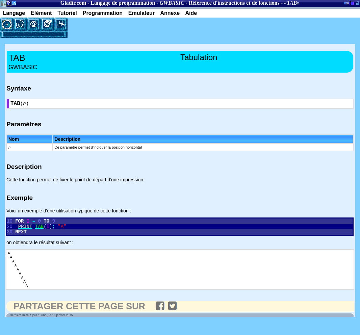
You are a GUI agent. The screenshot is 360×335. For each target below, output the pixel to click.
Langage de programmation (123, 3)
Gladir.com (73, 3)
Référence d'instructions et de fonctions (234, 3)
